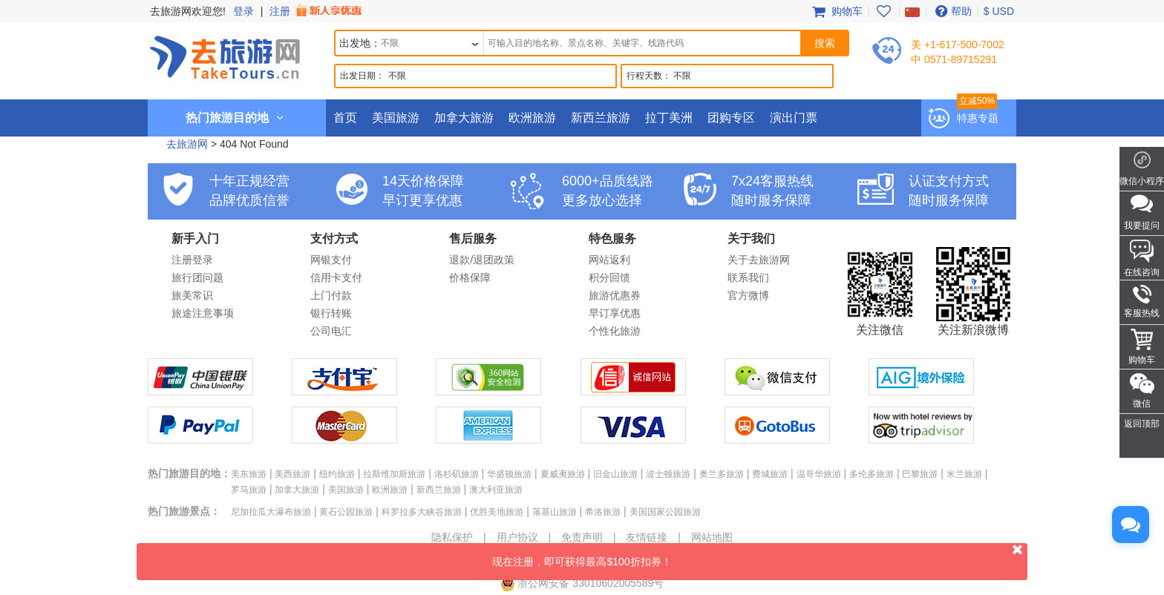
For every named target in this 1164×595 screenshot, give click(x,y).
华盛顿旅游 (509, 474)
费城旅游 (770, 474)
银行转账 (331, 313)
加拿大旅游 (464, 117)
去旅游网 (187, 144)
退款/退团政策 (481, 260)
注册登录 (192, 260)
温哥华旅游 (819, 474)
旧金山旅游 (615, 474)
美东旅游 (249, 474)
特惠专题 (977, 118)
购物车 (836, 11)
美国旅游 (395, 117)
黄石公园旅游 (346, 512)
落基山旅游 (554, 512)
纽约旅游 (337, 474)
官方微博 (748, 295)
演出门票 (793, 117)
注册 (316, 11)
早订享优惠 (615, 313)
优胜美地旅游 (496, 512)
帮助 (952, 11)
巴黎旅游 (920, 474)
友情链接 (646, 537)
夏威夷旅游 (562, 474)
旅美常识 (192, 295)
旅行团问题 (197, 277)
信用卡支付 (336, 277)
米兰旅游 (964, 474)
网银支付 (331, 260)
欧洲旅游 (532, 117)
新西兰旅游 (600, 117)
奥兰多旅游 (721, 474)
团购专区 (731, 117)
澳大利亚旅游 (496, 489)
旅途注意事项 (202, 313)
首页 (345, 117)
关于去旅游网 (759, 260)
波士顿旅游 (668, 474)
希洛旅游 (603, 512)
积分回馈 (609, 277)
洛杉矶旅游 (456, 474)
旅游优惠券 (615, 295)
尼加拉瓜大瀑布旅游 (271, 512)
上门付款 (331, 295)
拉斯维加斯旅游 (394, 474)
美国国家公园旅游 (665, 512)
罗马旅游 (249, 489)
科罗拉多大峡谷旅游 (422, 512)
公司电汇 (331, 331)
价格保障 (470, 277)
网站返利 (609, 260)
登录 (243, 11)
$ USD (999, 11)
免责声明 (582, 537)
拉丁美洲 (669, 117)
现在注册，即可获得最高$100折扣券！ (759, 555)
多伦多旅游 (871, 474)
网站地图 (712, 537)
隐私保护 (452, 537)
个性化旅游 (615, 331)
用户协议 (517, 537)
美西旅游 (292, 474)
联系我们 (748, 277)
